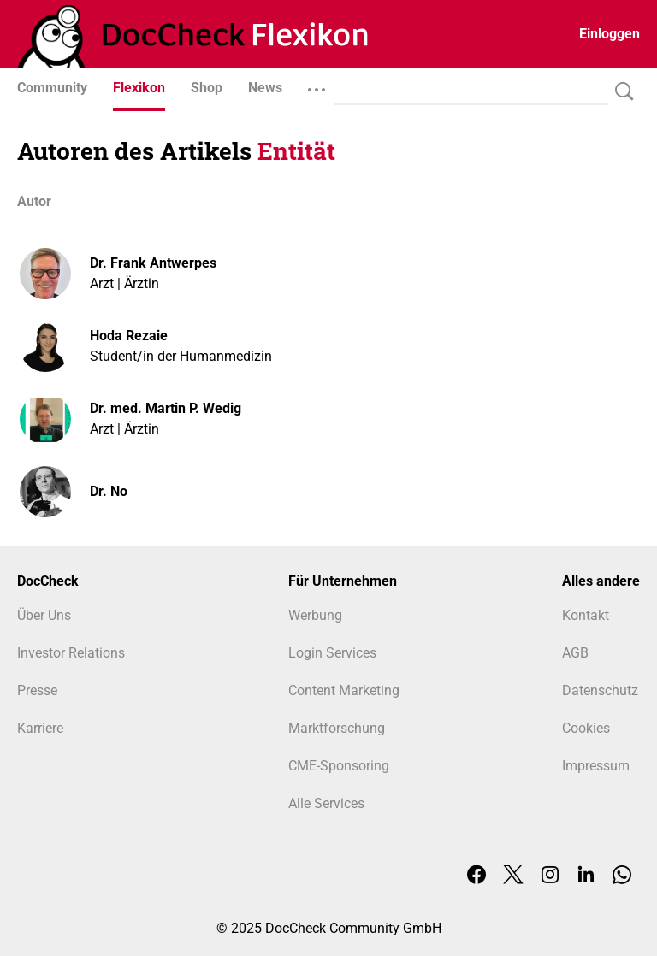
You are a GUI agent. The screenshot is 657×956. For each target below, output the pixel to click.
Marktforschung (336, 728)
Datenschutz (600, 690)
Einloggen (609, 34)
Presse (37, 690)
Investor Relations (71, 653)
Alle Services (326, 803)
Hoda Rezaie (129, 336)
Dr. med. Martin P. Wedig (165, 408)
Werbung (315, 615)
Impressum (596, 766)
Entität (296, 151)
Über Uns (44, 615)
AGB (575, 653)
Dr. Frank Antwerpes (153, 263)
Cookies (586, 728)
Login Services (332, 653)
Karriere (40, 728)
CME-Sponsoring (338, 766)
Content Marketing (344, 690)
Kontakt (585, 615)
